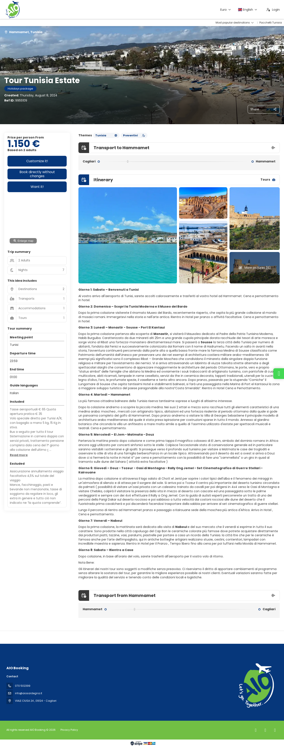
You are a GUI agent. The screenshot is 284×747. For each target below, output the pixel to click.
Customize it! (37, 161)
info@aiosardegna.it (28, 693)
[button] (19, 455)
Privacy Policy (69, 730)
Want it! (37, 186)
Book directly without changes (37, 173)
